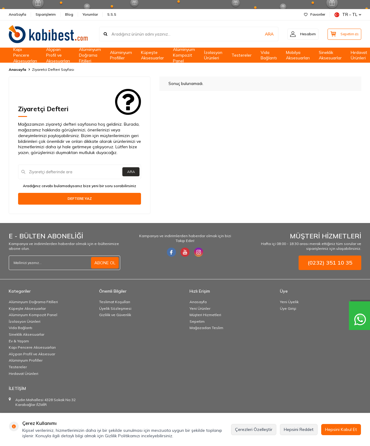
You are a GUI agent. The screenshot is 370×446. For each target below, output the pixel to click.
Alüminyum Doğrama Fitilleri (90, 55)
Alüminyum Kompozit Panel (184, 55)
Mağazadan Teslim (206, 327)
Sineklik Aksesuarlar (330, 55)
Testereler (241, 55)
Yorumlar (90, 14)
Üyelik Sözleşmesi (115, 308)
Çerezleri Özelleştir (253, 429)
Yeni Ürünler (200, 308)
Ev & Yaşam (19, 341)
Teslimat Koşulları (114, 302)
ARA (267, 34)
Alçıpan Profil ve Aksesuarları (58, 55)
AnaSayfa (17, 14)
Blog (69, 14)
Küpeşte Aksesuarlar (152, 55)
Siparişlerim (46, 14)
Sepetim (197, 321)
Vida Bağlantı (269, 55)
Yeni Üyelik (289, 302)
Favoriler (314, 14)
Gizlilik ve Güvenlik (115, 315)
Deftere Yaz (79, 198)
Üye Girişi (288, 308)
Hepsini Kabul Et (341, 429)
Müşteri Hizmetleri (205, 315)
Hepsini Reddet (299, 429)
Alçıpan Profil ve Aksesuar (32, 354)
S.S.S (111, 14)
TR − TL (347, 14)
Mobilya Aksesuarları (298, 55)
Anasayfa (17, 69)
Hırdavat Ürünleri (23, 373)
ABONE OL (104, 262)
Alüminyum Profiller (121, 55)
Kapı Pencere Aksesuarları (25, 55)
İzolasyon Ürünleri (213, 55)
